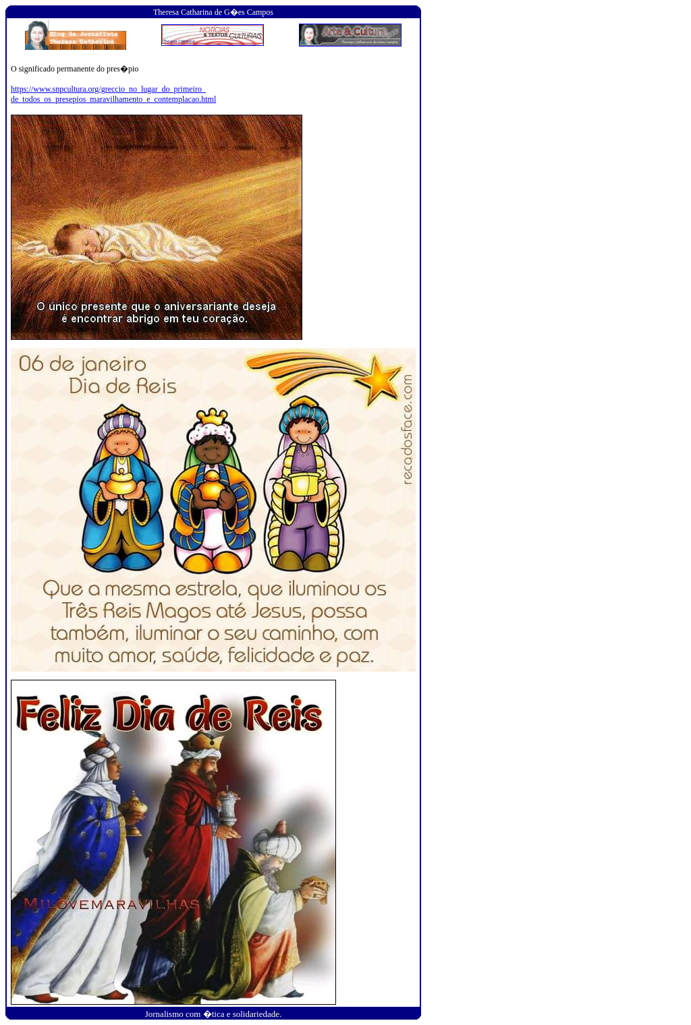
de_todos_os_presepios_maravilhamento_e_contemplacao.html (113, 99)
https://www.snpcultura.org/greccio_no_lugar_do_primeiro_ (108, 89)
